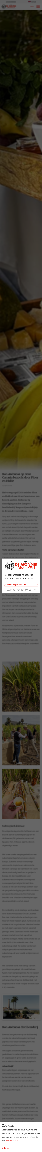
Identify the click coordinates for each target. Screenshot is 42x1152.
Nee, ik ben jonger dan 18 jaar (21, 590)
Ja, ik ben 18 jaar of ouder (15, 585)
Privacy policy (12, 1141)
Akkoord (6, 1148)
